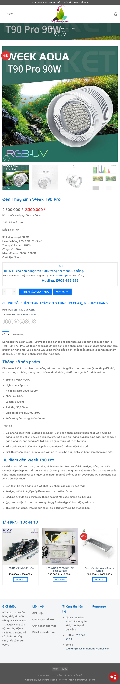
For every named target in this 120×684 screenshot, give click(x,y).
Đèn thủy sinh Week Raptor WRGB (99, 570)
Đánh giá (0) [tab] (17, 334)
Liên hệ (78, 675)
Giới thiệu (43, 675)
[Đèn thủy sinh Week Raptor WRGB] (99, 546)
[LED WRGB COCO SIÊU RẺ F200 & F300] (60, 546)
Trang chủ (50, 28)
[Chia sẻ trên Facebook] (10, 321)
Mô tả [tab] (5, 334)
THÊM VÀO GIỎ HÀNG (35, 291)
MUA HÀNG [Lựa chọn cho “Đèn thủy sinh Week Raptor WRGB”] (99, 579)
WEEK (32, 309)
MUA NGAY (62, 291)
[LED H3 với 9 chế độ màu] (20, 546)
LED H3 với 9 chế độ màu (21, 568)
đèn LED (16, 314)
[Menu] (7, 14)
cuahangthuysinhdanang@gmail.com (88, 648)
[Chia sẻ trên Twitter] (16, 321)
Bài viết (68, 675)
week (33, 314)
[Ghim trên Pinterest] (27, 321)
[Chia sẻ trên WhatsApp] (5, 321)
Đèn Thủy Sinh (67, 28)
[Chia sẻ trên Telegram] (33, 321)
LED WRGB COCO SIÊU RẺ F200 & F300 (60, 570)
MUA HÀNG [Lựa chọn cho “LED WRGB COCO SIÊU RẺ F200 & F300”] (60, 579)
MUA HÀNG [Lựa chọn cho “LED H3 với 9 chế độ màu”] (20, 579)
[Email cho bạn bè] (22, 321)
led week (25, 314)
